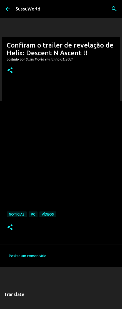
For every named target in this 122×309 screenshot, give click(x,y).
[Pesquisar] (114, 8)
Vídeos (48, 214)
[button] (10, 70)
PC (33, 214)
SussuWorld (28, 8)
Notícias (16, 214)
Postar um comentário (27, 256)
